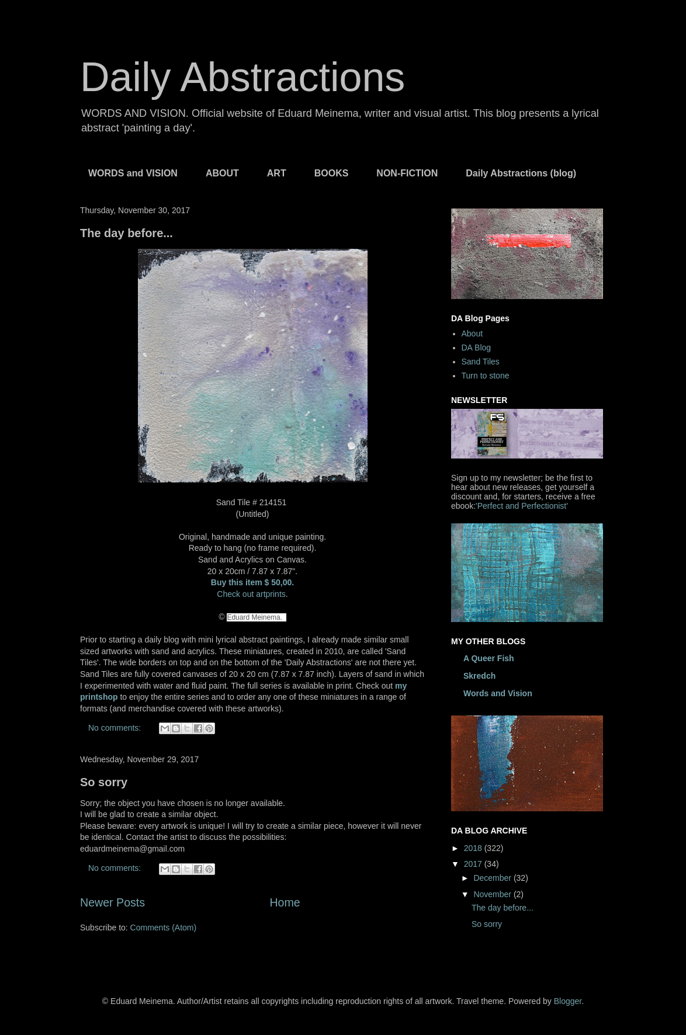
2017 (474, 864)
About (472, 333)
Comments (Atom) (163, 927)
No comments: (115, 727)
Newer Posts (112, 902)
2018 (474, 848)
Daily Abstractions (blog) (521, 173)
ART (276, 173)
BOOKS (331, 173)
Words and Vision (497, 693)
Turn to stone (486, 375)
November (493, 894)
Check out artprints (251, 594)
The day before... (126, 233)
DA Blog (476, 347)
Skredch (479, 675)
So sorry (103, 782)
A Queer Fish (488, 658)
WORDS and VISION (133, 173)
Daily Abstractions (242, 77)
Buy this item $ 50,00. (252, 582)
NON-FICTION (407, 173)
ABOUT (222, 173)
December (493, 878)
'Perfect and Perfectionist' (522, 505)
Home (284, 902)
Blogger (567, 1001)
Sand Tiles (481, 361)
